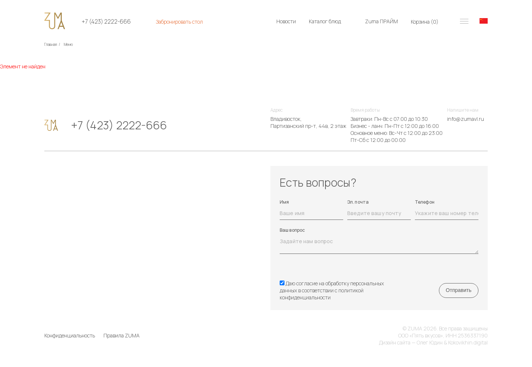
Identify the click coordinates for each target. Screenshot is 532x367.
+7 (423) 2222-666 (106, 22)
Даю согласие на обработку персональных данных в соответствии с (332, 290)
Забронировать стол (179, 21)
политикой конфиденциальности (322, 294)
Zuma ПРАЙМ (381, 21)
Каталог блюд (325, 21)
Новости (286, 21)
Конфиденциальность (69, 335)
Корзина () (425, 21)
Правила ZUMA (121, 335)
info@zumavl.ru (465, 118)
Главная (50, 44)
